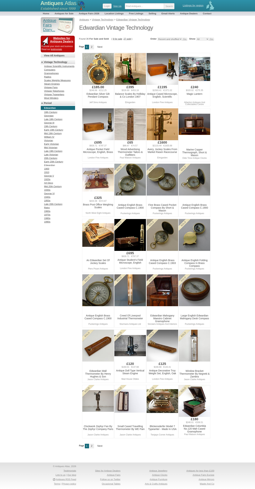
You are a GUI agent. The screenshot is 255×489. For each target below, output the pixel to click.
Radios (47, 76)
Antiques (58, 3)
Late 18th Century (53, 119)
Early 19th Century (53, 130)
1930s (47, 190)
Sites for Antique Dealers (107, 470)
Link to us (61, 475)
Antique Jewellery (158, 470)
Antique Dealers (189, 13)
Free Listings (136, 13)
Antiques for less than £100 (200, 470)
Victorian (48, 140)
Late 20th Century (53, 204)
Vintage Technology (55, 62)
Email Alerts (168, 13)
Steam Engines (52, 84)
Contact (207, 13)
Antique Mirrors (206, 479)
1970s (47, 214)
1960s (47, 211)
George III (49, 122)
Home (46, 13)
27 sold (127, 38)
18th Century (50, 112)
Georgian (48, 115)
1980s (47, 218)
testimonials (56, 49)
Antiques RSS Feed (66, 479)
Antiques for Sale (64, 13)
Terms (57, 483)
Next (100, 46)
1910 (46, 172)
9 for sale (117, 38)
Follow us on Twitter (110, 479)
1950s (47, 200)
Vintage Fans (51, 87)
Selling (152, 13)
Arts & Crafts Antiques (156, 483)
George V (49, 175)
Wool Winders (51, 98)
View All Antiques (54, 55)
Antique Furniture (158, 479)
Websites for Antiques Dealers (61, 40)
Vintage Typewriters (54, 94)
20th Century (50, 158)
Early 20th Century (53, 161)
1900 (46, 168)
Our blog (71, 475)
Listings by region (193, 5)
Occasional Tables (111, 483)
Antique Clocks (159, 475)
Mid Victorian (50, 147)
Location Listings (114, 13)
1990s (47, 221)
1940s (47, 197)
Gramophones (51, 73)
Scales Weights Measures (57, 80)
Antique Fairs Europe (203, 475)
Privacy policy (69, 483)
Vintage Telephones (54, 91)
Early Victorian (51, 144)
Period (48, 103)
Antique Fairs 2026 (89, 13)
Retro (47, 207)
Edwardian (49, 165)
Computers (49, 69)
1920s (47, 179)
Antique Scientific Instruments (59, 66)
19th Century (50, 126)
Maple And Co (207, 483)
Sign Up (117, 6)
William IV (49, 137)
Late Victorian (51, 154)
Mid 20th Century (53, 186)
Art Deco (48, 183)
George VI (49, 193)
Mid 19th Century (53, 133)
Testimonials (69, 470)
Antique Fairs (113, 475)
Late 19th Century (53, 151)
